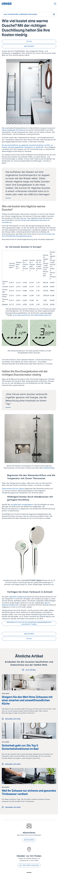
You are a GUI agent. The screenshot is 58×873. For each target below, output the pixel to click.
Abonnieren (29, 840)
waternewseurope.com (42, 315)
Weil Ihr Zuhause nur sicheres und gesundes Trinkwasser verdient (29, 792)
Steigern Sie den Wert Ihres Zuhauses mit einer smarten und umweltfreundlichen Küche (27, 700)
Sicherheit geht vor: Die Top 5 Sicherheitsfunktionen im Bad (20, 747)
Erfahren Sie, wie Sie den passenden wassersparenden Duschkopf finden (29, 623)
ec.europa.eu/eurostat (21, 315)
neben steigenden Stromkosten (14, 130)
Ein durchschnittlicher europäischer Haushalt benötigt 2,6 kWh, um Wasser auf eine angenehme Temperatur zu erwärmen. (27, 146)
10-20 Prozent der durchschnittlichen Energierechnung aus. (28, 235)
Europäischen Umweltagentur (22, 505)
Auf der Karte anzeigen (29, 865)
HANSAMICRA (48, 468)
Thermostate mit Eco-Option (13, 489)
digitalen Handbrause (17, 597)
